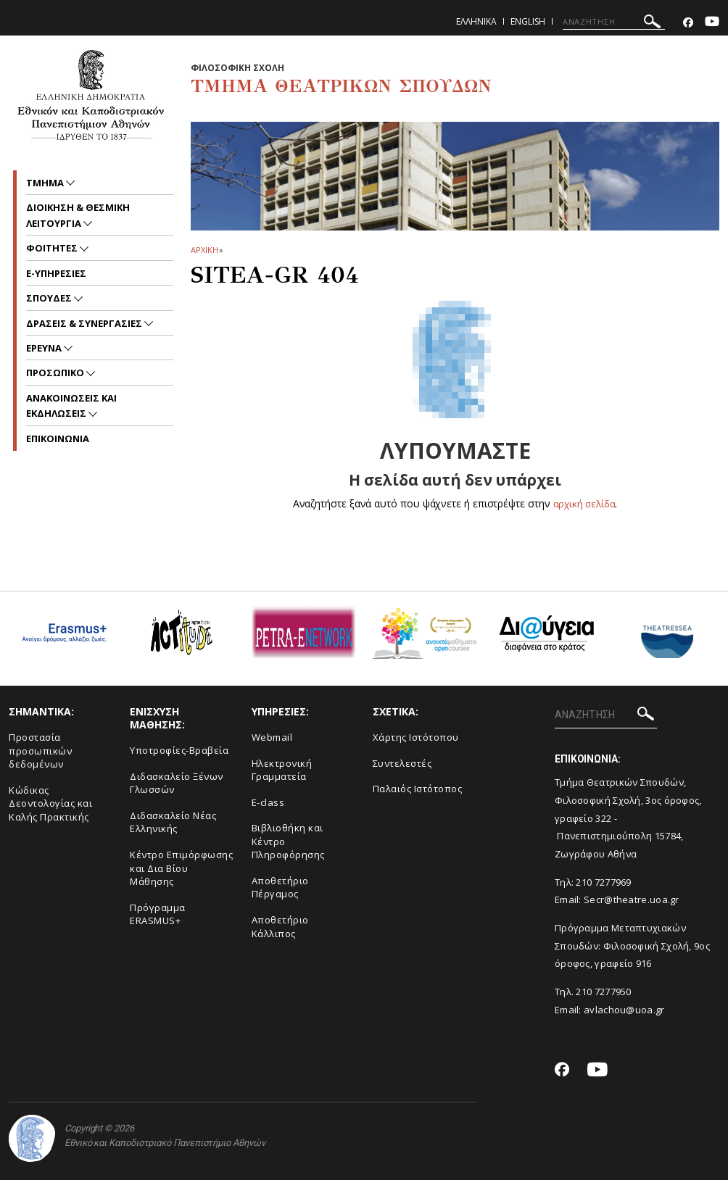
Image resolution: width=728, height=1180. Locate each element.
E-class (268, 802)
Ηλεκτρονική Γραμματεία (282, 769)
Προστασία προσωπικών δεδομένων (40, 750)
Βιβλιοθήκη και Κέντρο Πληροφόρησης (288, 841)
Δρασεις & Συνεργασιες (85, 323)
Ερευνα (45, 347)
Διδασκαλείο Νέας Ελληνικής (173, 822)
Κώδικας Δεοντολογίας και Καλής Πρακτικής (50, 803)
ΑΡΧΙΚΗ (204, 249)
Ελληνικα (476, 21)
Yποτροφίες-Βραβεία (179, 750)
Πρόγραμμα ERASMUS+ (158, 914)
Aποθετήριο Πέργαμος (280, 887)
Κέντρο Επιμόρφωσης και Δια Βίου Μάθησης (181, 868)
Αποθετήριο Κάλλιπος (280, 926)
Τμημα (46, 182)
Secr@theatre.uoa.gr (631, 899)
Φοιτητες (53, 247)
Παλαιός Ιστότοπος (418, 788)
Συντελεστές (402, 762)
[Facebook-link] (688, 23)
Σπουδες (50, 297)
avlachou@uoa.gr (624, 1009)
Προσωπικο (56, 372)
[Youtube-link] (712, 23)
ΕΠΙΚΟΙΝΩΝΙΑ (57, 438)
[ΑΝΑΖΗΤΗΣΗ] (614, 22)
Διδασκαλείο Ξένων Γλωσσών (176, 783)
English (527, 21)
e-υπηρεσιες (56, 273)
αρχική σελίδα (584, 503)
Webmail (272, 737)
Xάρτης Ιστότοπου (416, 737)
